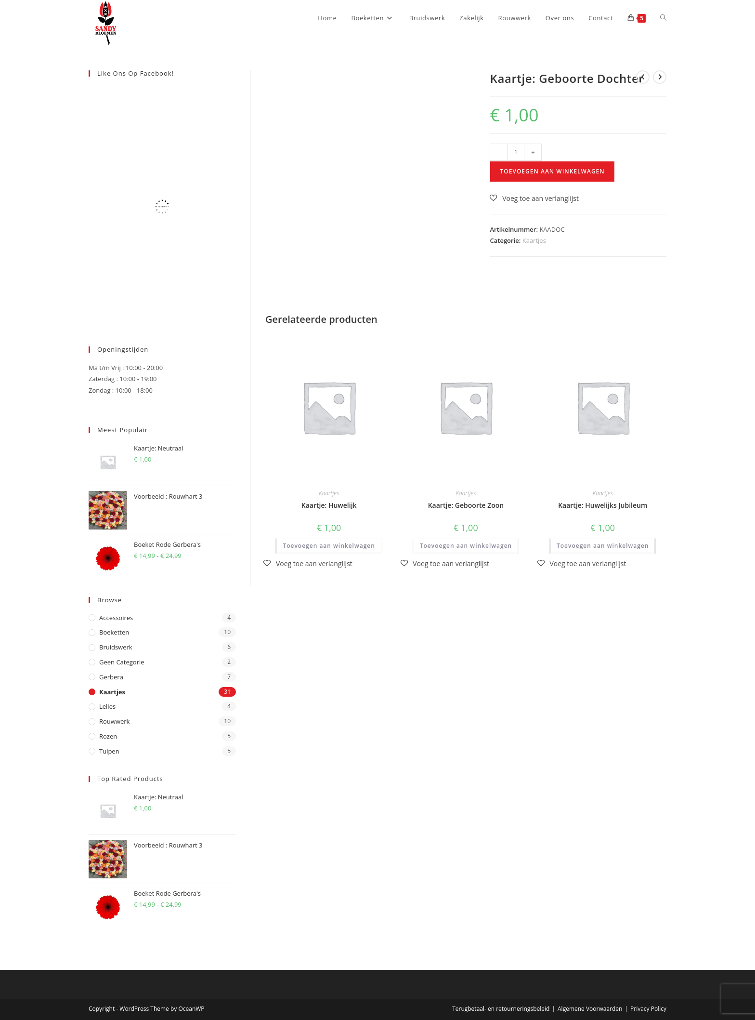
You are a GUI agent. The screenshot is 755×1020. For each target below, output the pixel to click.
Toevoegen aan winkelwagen (552, 171)
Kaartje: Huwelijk (329, 505)
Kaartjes (534, 240)
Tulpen (109, 751)
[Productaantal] (515, 152)
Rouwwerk (114, 721)
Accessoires (116, 617)
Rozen (108, 736)
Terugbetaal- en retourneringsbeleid (500, 1009)
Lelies (107, 706)
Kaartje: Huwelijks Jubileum (602, 505)
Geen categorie (121, 662)
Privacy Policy (648, 1009)
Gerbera (111, 677)
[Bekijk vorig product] (643, 77)
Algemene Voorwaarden (590, 1009)
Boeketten (114, 632)
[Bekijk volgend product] (659, 77)
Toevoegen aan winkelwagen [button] (329, 546)
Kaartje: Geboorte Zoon (466, 505)
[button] (534, 198)
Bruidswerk (115, 647)
